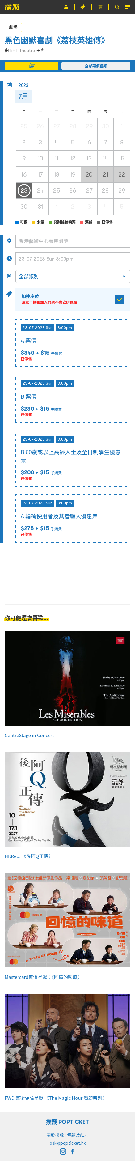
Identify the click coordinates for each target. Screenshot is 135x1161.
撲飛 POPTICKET (67, 1121)
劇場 (13, 27)
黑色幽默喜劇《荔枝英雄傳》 (57, 40)
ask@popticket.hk (68, 1143)
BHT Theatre (22, 50)
